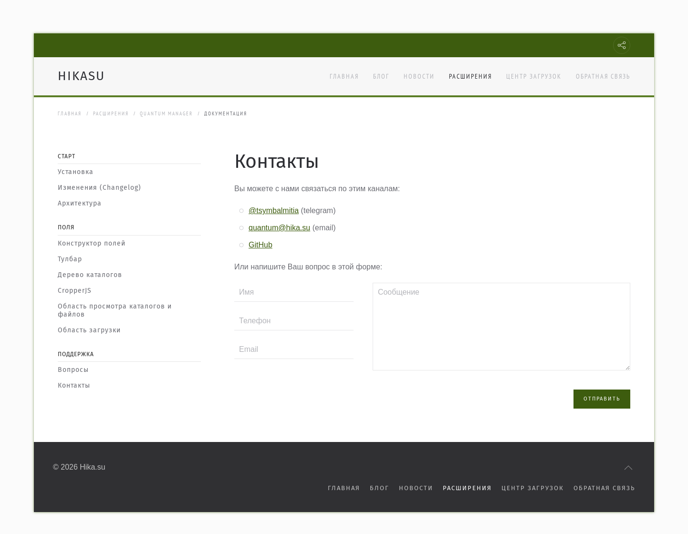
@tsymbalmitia (274, 210)
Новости (419, 76)
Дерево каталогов (90, 275)
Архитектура (80, 203)
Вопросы (73, 370)
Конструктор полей (91, 243)
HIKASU (81, 76)
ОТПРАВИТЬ (602, 387)
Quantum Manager (166, 113)
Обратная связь (603, 76)
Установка (76, 172)
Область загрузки (89, 330)
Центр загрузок (534, 76)
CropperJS (75, 291)
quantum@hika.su (279, 228)
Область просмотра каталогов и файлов (115, 310)
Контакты (74, 385)
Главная (344, 76)
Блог (381, 76)
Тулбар (70, 259)
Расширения (470, 76)
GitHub (260, 245)
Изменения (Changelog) (99, 188)
